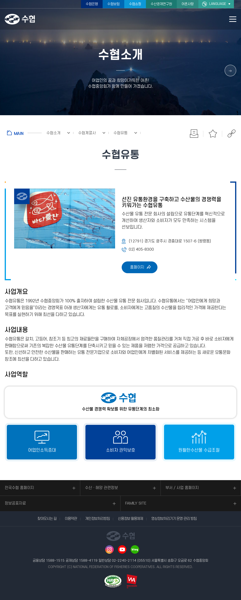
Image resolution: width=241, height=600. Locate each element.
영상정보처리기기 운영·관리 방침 (174, 519)
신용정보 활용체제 (130, 519)
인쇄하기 (194, 133)
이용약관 (71, 519)
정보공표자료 (15, 503)
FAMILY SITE (135, 503)
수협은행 (92, 4)
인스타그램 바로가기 (109, 549)
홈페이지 (137, 267)
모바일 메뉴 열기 (232, 19)
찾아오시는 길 (46, 519)
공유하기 (231, 133)
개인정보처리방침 (97, 519)
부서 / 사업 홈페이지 (182, 488)
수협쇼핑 (135, 4)
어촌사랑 (187, 4)
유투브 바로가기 (122, 549)
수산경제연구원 (161, 4)
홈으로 (24, 132)
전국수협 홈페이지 (19, 488)
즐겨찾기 (212, 133)
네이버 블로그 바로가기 (135, 549)
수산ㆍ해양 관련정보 (101, 488)
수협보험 (113, 4)
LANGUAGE (217, 4)
